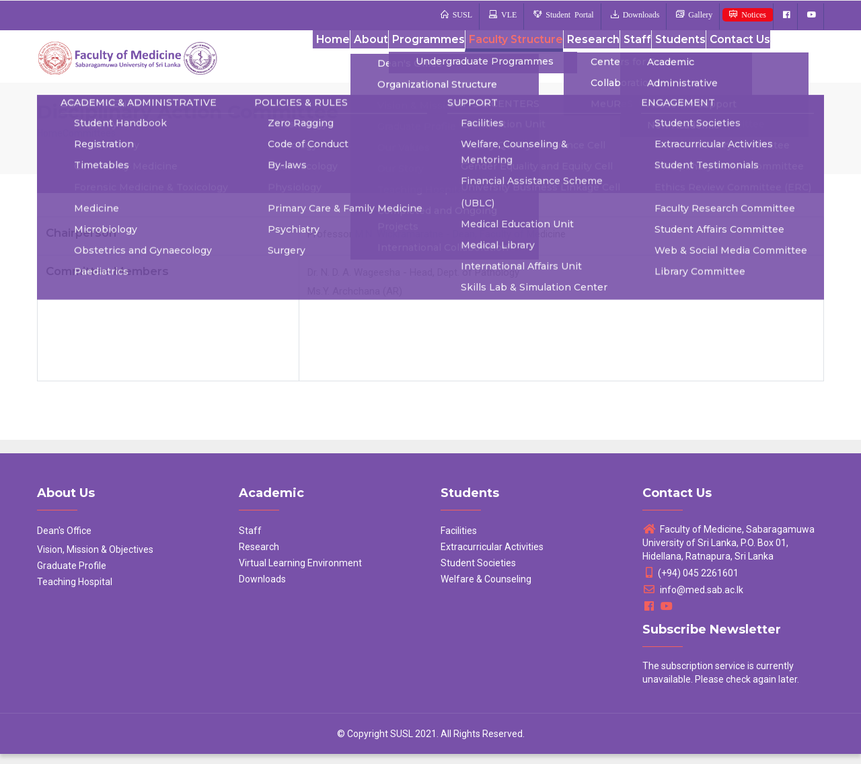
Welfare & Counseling (486, 589)
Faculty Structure (492, 60)
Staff (622, 60)
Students (671, 60)
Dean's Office (64, 540)
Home (298, 60)
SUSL (401, 743)
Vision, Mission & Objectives (95, 559)
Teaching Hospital (74, 591)
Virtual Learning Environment (300, 573)
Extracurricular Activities (492, 556)
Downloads (262, 589)
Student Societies (478, 573)
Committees (89, 143)
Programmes (403, 60)
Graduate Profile (71, 575)
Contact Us (735, 60)
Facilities (459, 540)
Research (572, 60)
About (342, 60)
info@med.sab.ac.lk (692, 600)
